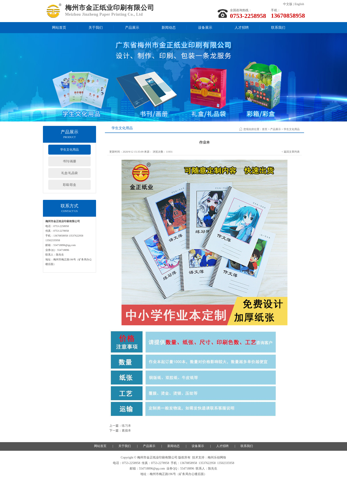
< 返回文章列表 (290, 151)
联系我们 (278, 27)
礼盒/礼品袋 (69, 173)
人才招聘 (242, 27)
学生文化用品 (69, 149)
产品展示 (132, 27)
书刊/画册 (69, 161)
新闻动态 (169, 27)
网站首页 (59, 27)
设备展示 (205, 27)
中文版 (287, 4)
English (299, 4)
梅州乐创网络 (217, 457)
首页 (264, 129)
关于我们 (96, 27)
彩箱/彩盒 (69, 184)
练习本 (126, 425)
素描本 (126, 430)
